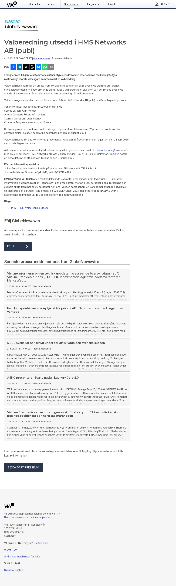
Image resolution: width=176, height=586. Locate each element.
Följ (18, 246)
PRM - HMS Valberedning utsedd (30, 208)
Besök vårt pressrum (23, 467)
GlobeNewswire (41, 58)
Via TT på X (10, 550)
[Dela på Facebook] (13, 67)
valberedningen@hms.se (109, 150)
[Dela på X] (26, 67)
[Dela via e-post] (51, 67)
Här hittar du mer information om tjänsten (27, 517)
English (19, 570)
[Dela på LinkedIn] (19, 67)
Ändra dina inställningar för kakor (22, 556)
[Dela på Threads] (32, 67)
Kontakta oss (41, 543)
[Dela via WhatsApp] (45, 67)
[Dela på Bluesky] (38, 67)
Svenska (9, 570)
